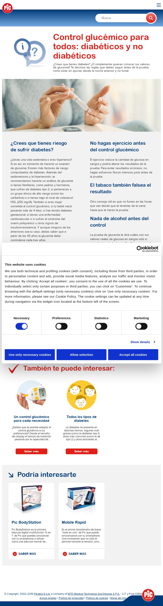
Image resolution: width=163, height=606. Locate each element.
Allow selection (81, 354)
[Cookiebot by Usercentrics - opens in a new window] (139, 249)
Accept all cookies (133, 354)
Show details (140, 342)
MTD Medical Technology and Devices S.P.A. (94, 594)
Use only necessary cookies (30, 354)
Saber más (31, 451)
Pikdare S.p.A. (42, 594)
